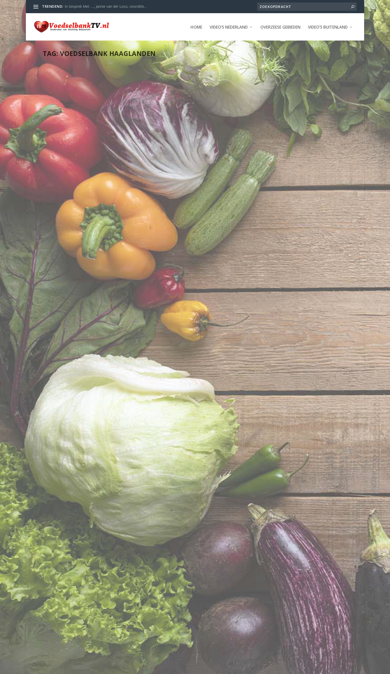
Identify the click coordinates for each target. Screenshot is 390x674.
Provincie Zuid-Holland (93, 146)
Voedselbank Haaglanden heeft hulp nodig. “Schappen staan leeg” (90, 269)
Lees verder (62, 189)
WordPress (157, 668)
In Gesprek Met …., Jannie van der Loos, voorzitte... (105, 6)
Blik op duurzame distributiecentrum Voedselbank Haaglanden (86, 412)
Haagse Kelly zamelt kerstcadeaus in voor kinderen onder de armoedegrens (298, 395)
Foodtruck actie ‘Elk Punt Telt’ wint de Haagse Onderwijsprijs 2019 (91, 553)
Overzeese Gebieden (280, 27)
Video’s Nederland (229, 27)
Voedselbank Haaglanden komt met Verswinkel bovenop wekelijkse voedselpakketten (192, 502)
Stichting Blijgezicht (88, 668)
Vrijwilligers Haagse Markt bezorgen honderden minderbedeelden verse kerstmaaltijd (194, 346)
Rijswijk (294, 135)
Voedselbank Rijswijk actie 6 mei (291, 122)
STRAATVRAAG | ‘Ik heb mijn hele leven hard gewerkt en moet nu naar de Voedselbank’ (193, 206)
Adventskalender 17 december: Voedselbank (289, 253)
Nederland (67, 146)
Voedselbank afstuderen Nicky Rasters (186, 125)
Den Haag (102, 140)
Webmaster (64, 140)
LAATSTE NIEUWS (210, 219)
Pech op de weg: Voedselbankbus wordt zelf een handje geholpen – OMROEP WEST (294, 552)
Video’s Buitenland (328, 27)
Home (196, 27)
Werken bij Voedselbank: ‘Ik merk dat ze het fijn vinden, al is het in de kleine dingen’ (89, 128)
